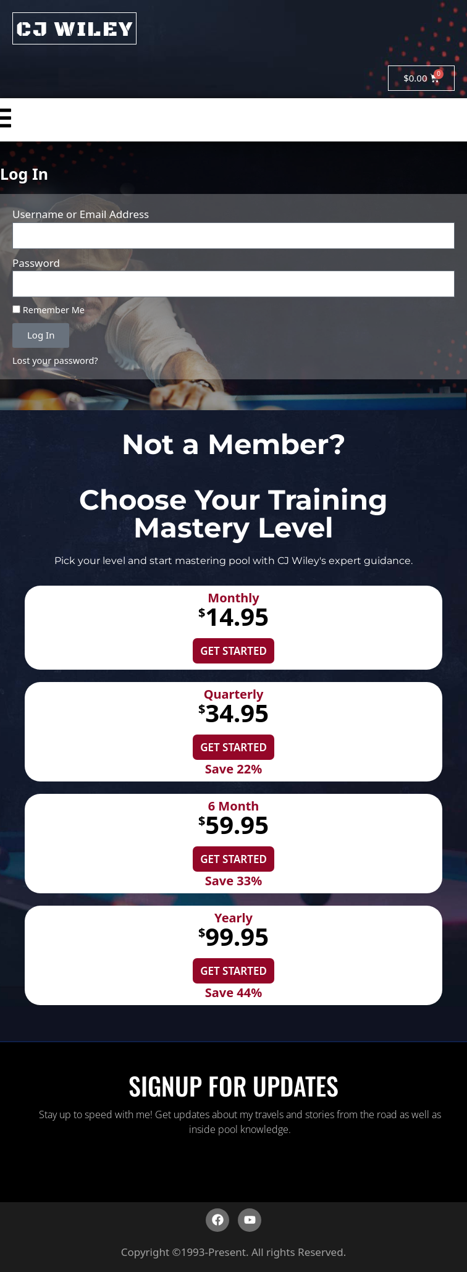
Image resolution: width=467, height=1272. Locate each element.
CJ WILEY (74, 29)
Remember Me (48, 310)
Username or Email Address (80, 214)
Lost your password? (55, 360)
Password (36, 263)
